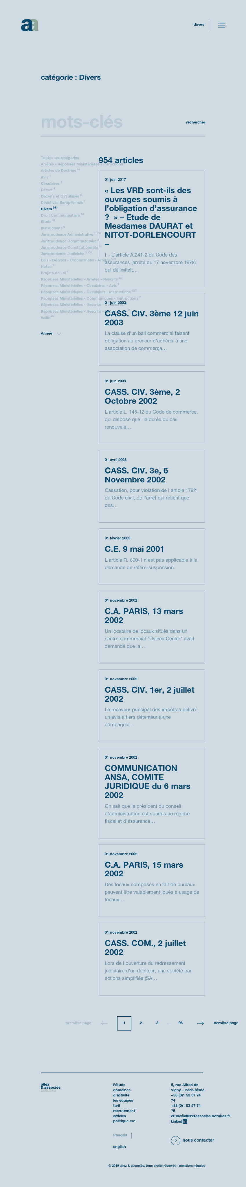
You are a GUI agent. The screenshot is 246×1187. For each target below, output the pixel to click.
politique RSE (124, 1121)
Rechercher (195, 122)
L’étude (119, 1085)
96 (181, 1023)
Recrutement (124, 1111)
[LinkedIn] (179, 1121)
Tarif (116, 1106)
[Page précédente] (104, 1023)
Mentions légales (192, 1165)
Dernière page (226, 1023)
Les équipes (123, 1101)
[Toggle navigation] (221, 25)
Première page (78, 1023)
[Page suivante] (200, 1023)
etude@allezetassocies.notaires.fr (200, 1116)
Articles (119, 1116)
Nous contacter (198, 1140)
